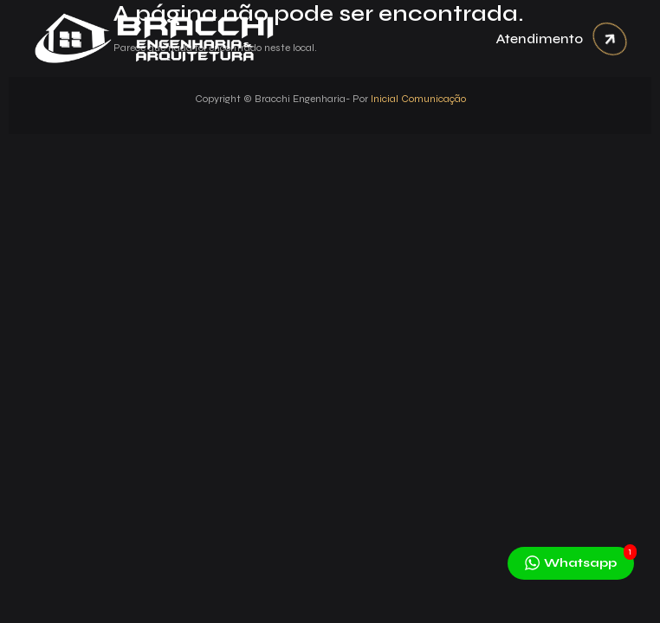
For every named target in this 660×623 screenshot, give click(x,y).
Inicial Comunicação (418, 99)
